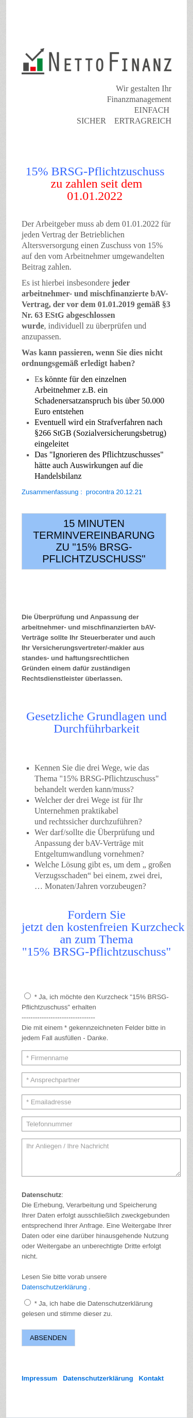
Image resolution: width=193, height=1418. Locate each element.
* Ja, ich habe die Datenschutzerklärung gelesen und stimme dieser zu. (87, 1309)
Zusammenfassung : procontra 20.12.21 (82, 492)
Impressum (39, 1378)
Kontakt (151, 1378)
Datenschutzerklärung (54, 1287)
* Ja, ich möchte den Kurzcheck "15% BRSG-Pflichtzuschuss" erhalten (95, 1002)
